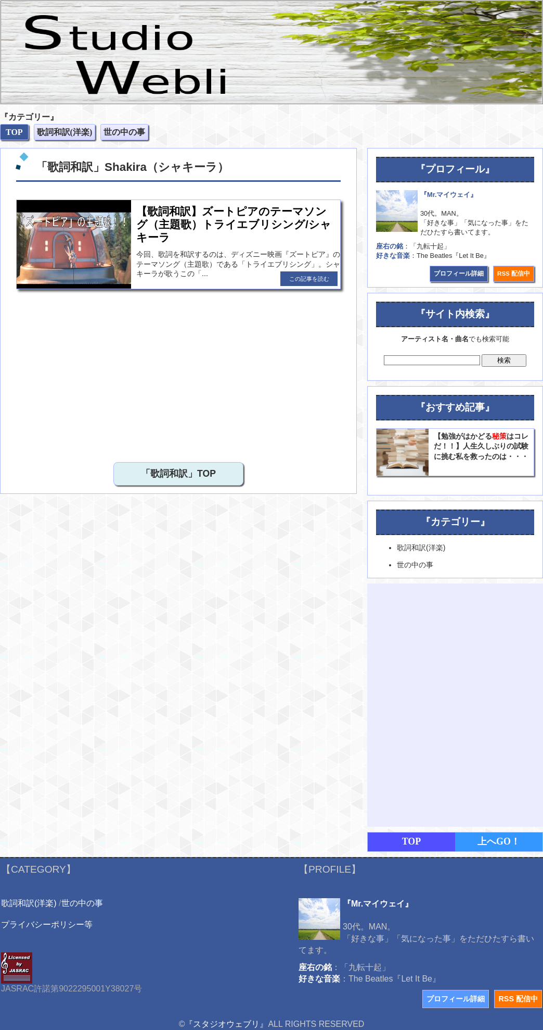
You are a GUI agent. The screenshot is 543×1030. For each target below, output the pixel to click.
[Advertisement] (121, 373)
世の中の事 (82, 903)
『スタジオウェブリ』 (226, 1024)
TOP (411, 841)
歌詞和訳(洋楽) (29, 903)
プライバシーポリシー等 (47, 924)
